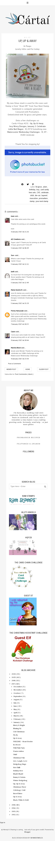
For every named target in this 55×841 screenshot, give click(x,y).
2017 (13, 684)
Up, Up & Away (36, 123)
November (18, 690)
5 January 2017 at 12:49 (20, 282)
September (18, 696)
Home (27, 369)
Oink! (15, 754)
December (18, 687)
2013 (14, 811)
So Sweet (16, 745)
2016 (14, 805)
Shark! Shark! (18, 774)
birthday (32, 189)
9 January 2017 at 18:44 (20, 340)
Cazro (13, 332)
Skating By (17, 728)
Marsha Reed (16, 348)
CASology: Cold (19, 790)
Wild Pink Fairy (19, 748)
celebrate (45, 192)
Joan (13, 216)
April (16, 713)
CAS (38, 192)
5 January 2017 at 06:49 (20, 248)
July (15, 703)
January (17, 722)
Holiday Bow (18, 771)
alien (45, 187)
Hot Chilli (16, 767)
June (15, 706)
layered (44, 195)
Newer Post (11, 369)
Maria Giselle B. (17, 290)
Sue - (13, 255)
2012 (14, 814)
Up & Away (17, 738)
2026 (14, 674)
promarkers (43, 198)
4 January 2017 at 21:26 (20, 232)
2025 (14, 677)
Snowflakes (17, 793)
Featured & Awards (28, 444)
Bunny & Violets (19, 777)
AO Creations (16, 239)
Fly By (15, 735)
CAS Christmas (19, 732)
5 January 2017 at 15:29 (20, 303)
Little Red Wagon (15, 129)
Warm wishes (18, 751)
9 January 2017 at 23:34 (20, 359)
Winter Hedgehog (20, 780)
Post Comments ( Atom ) (24, 374)
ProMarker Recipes (28, 437)
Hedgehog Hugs (19, 764)
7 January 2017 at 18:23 (20, 324)
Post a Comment (14, 363)
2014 (14, 808)
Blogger (27, 832)
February (17, 719)
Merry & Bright (19, 725)
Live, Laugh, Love (20, 761)
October (17, 693)
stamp (32, 201)
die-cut (38, 195)
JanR (13, 272)
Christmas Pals (19, 758)
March (16, 716)
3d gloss (38, 187)
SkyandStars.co (36, 838)
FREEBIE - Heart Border (23, 741)
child (32, 195)
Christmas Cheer (19, 787)
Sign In (2, 822)
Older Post (44, 369)
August (16, 699)
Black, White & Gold (21, 800)
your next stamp (42, 201)
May (15, 709)
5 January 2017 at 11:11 (20, 264)
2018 (14, 680)
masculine (34, 198)
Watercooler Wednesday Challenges (23, 132)
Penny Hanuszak (17, 311)
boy (38, 189)
